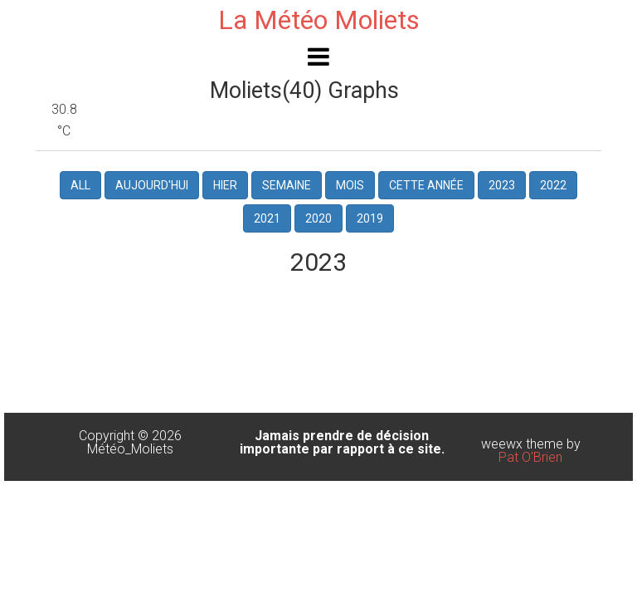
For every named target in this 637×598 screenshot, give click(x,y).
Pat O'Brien (530, 457)
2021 (267, 218)
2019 (370, 218)
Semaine (286, 185)
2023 (502, 185)
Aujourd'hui (151, 185)
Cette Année (426, 185)
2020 (318, 218)
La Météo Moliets (319, 20)
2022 (553, 185)
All (80, 185)
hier (225, 185)
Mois (350, 185)
